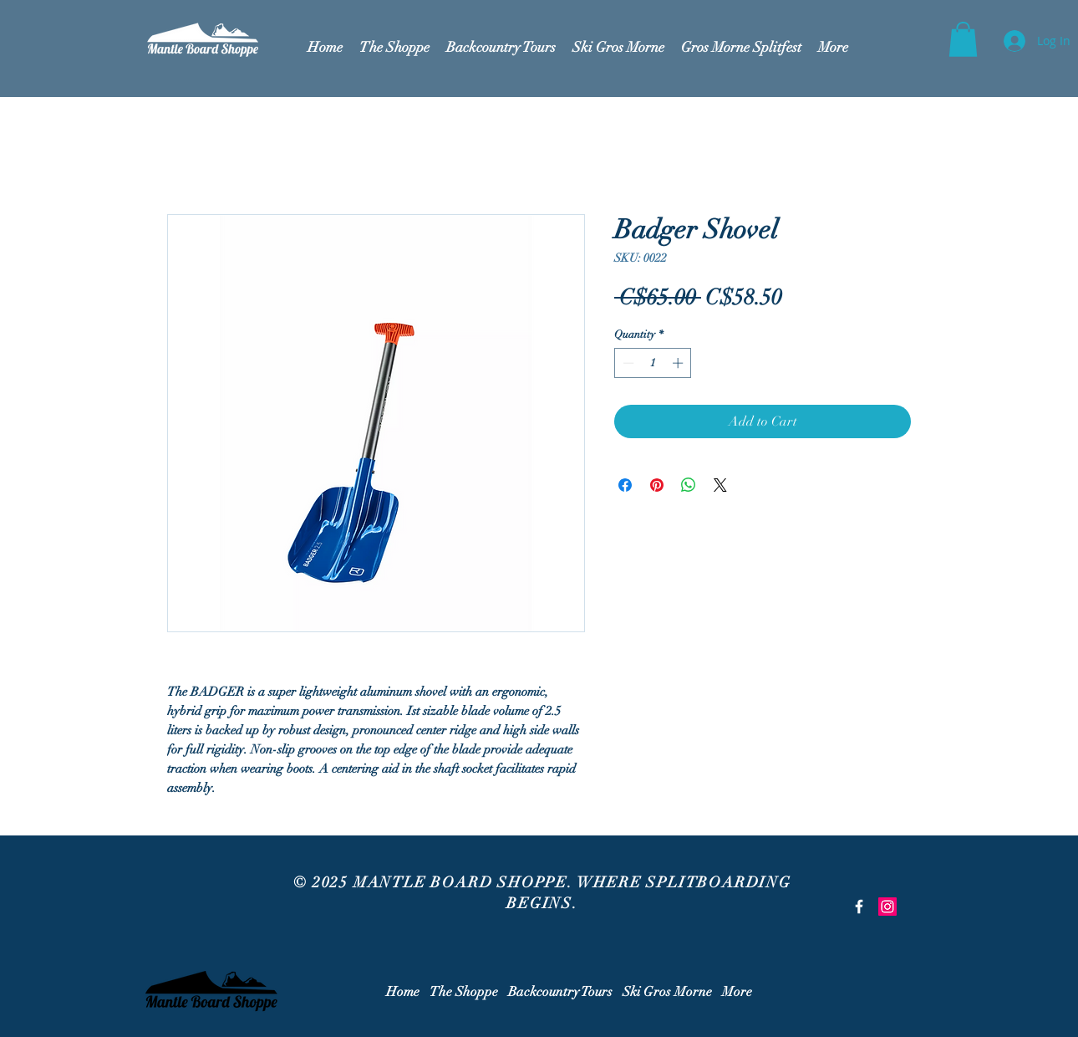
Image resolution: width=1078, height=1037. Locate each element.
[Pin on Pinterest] (657, 485)
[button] (963, 39)
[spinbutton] (653, 363)
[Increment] (679, 363)
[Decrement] (627, 363)
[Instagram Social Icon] (887, 906)
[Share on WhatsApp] (689, 485)
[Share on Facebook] (625, 485)
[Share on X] (720, 485)
